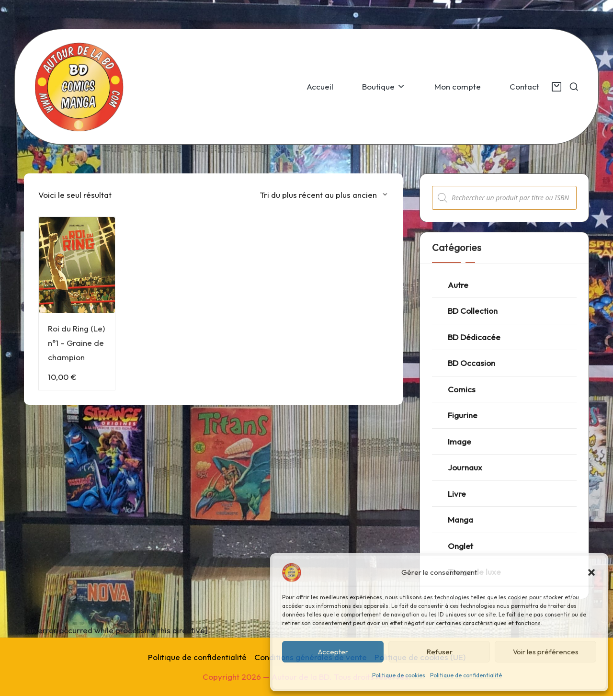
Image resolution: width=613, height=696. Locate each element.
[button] (591, 572)
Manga (460, 519)
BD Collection (473, 311)
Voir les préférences (546, 651)
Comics (462, 389)
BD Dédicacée (474, 337)
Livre (457, 494)
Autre (458, 285)
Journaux (465, 467)
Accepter (333, 651)
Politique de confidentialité (466, 675)
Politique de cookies (398, 675)
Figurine (462, 415)
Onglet (460, 546)
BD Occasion (471, 363)
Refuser (439, 651)
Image (459, 441)
